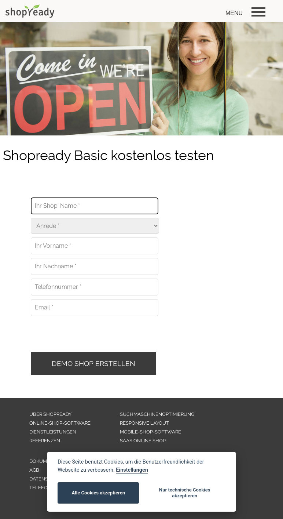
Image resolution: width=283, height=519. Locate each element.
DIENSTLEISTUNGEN (52, 432)
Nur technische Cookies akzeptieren (184, 492)
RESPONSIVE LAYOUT (144, 423)
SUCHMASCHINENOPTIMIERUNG (157, 414)
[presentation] (86, 334)
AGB (34, 470)
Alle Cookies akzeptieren (98, 493)
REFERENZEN (44, 440)
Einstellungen (132, 470)
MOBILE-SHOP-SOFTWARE (150, 432)
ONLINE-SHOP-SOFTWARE (60, 423)
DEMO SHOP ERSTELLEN (93, 363)
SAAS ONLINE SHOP (143, 440)
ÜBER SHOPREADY (50, 414)
